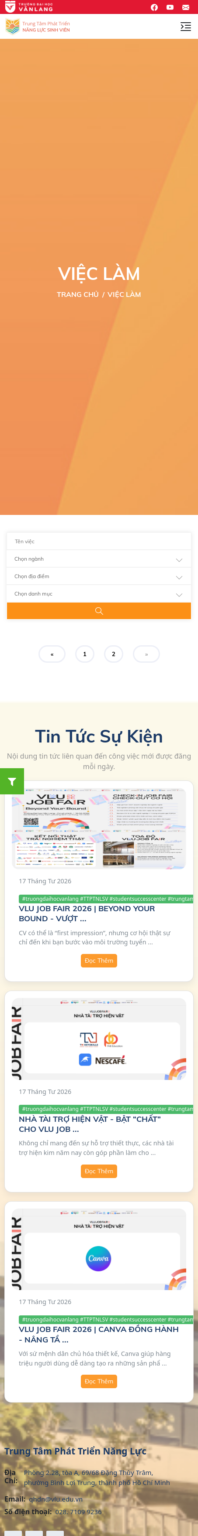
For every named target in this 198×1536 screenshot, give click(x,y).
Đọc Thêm (99, 960)
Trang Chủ (78, 294)
